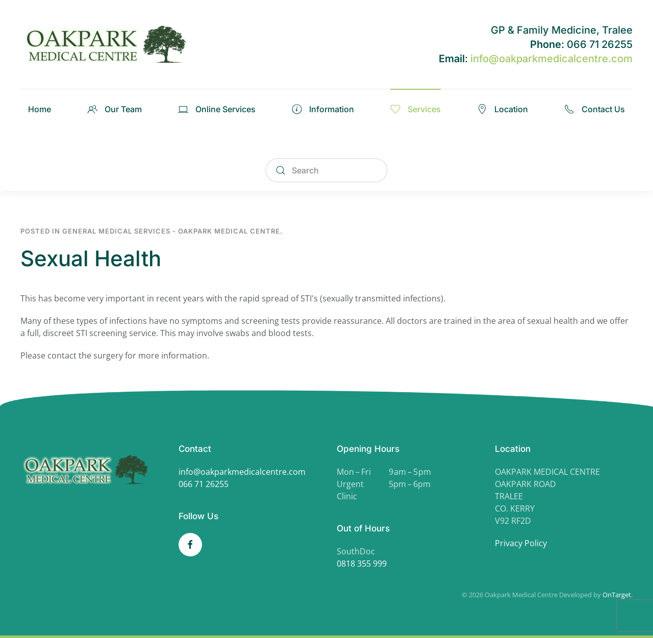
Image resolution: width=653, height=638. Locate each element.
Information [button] (323, 109)
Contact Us (594, 109)
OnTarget (616, 594)
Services (415, 109)
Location (502, 109)
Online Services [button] (217, 109)
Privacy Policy (521, 543)
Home (39, 109)
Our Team (114, 109)
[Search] (326, 170)
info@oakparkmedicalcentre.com (551, 59)
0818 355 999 (362, 563)
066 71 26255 (204, 484)
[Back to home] (109, 44)
